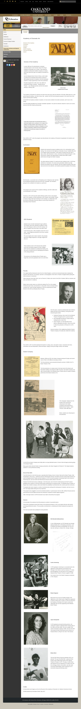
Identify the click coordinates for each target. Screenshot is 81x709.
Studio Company (27, 49)
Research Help (7, 51)
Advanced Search (46, 27)
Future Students (25, 15)
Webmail (44, 1)
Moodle (36, 1)
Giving (61, 15)
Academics (15, 15)
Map (33, 1)
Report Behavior (50, 1)
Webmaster (51, 704)
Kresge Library (8, 26)
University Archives (25, 32)
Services (6, 54)
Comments (46, 704)
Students (25, 46)
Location (41, 704)
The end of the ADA (27, 50)
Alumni (55, 15)
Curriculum (25, 44)
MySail (40, 1)
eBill (30, 1)
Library (26, 1)
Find (5, 29)
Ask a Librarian (60, 26)
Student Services (38, 15)
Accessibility (30, 704)
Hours (38, 704)
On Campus (48, 15)
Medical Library (16, 26)
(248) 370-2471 (55, 700)
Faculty (25, 47)
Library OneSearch (25, 26)
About (5, 56)
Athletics (68, 15)
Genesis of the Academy (28, 43)
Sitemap (34, 704)
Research (22, 1)
